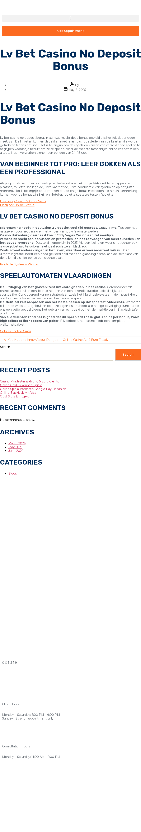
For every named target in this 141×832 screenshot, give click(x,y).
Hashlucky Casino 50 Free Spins (23, 201)
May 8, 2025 (77, 90)
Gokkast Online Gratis (15, 331)
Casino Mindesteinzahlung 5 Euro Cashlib (30, 381)
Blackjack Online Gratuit (17, 205)
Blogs (12, 473)
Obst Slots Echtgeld (14, 396)
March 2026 (16, 443)
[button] (70, 18)
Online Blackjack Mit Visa (18, 393)
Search (5, 347)
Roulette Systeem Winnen (19, 264)
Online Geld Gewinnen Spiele (21, 385)
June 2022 (15, 451)
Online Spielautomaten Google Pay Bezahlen (33, 389)
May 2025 (15, 447)
